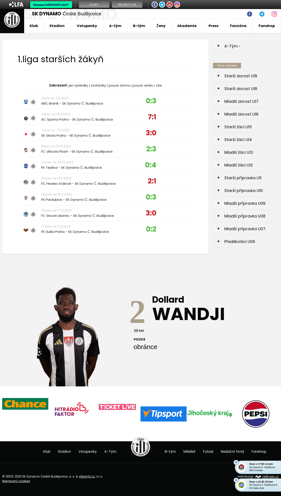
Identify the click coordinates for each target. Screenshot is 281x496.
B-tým (139, 25)
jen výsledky (78, 85)
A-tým (115, 25)
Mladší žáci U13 (238, 152)
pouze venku (143, 85)
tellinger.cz (270, 476)
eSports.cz (87, 476)
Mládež (189, 451)
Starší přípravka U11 (242, 178)
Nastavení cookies (16, 481)
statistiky (98, 85)
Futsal (208, 451)
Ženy (161, 25)
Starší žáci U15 (238, 127)
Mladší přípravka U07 (244, 229)
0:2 (151, 229)
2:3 (151, 149)
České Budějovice (66, 13)
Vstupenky (87, 25)
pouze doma (119, 85)
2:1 (152, 181)
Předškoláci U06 (239, 241)
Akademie (186, 25)
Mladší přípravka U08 (244, 216)
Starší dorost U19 (240, 76)
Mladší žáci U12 (238, 165)
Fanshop (267, 25)
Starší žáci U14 (238, 139)
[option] (25, 404)
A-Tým (231, 46)
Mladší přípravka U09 (244, 203)
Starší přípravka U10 (243, 190)
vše (159, 85)
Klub (34, 25)
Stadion (57, 25)
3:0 (151, 133)
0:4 (150, 165)
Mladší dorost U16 (241, 114)
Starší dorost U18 (240, 88)
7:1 (152, 117)
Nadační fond (232, 451)
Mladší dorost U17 (241, 101)
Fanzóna (238, 25)
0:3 (151, 101)
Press (213, 25)
